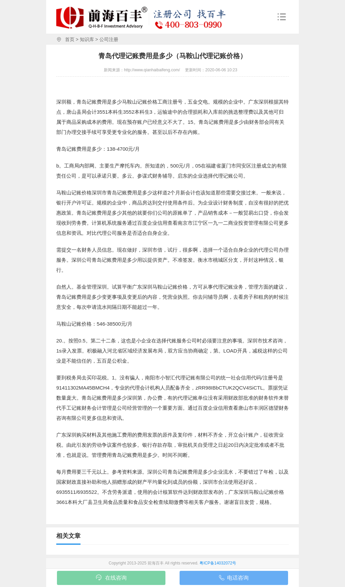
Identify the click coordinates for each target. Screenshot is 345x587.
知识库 (87, 39)
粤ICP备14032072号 (217, 563)
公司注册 (108, 39)
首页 (69, 39)
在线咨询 (111, 578)
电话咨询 (234, 579)
